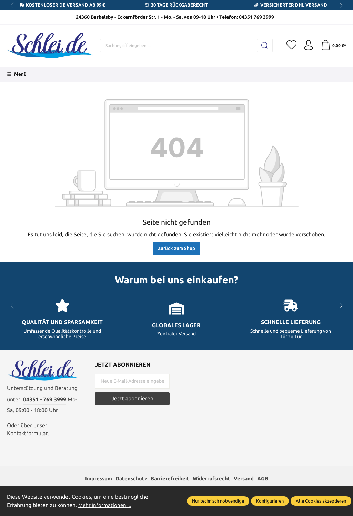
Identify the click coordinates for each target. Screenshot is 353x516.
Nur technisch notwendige (218, 500)
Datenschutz (128, 479)
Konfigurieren (270, 500)
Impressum (93, 479)
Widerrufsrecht (213, 479)
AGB (268, 479)
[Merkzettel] (291, 45)
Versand (248, 479)
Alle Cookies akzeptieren (321, 500)
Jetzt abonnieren (132, 398)
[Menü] (17, 74)
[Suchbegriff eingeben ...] (178, 45)
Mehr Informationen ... (105, 505)
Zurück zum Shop (176, 248)
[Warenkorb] (333, 45)
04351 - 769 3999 (44, 400)
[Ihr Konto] (308, 45)
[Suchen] (264, 45)
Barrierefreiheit (169, 479)
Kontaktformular (27, 434)
